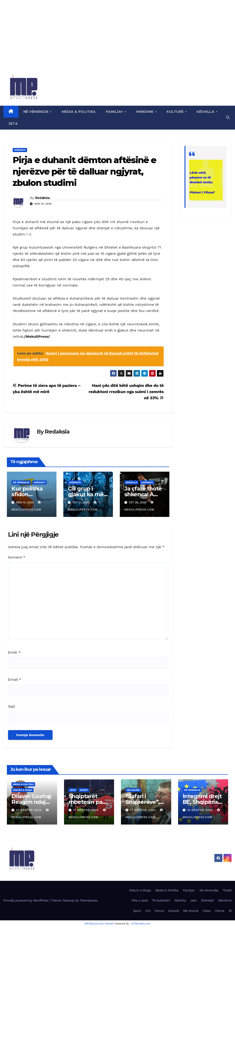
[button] (228, 117)
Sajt (11, 706)
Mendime (145, 112)
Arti (147, 911)
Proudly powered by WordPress (26, 900)
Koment (16, 557)
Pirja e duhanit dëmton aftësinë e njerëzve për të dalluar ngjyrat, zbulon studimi (84, 171)
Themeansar (89, 900)
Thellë (227, 890)
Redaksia (42, 198)
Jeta (13, 124)
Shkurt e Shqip (22, 790)
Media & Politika (79, 112)
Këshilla (206, 112)
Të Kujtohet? (161, 900)
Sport (84, 790)
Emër (14, 652)
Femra (159, 911)
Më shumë (133, 790)
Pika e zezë (139, 900)
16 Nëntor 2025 (200, 810)
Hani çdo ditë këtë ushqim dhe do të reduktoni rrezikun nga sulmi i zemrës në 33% (126, 391)
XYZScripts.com (141, 923)
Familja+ (115, 112)
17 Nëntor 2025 (29, 810)
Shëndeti (20, 150)
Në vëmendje (36, 112)
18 (230, 911)
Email (14, 679)
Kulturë (176, 112)
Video (207, 911)
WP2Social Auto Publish (99, 923)
